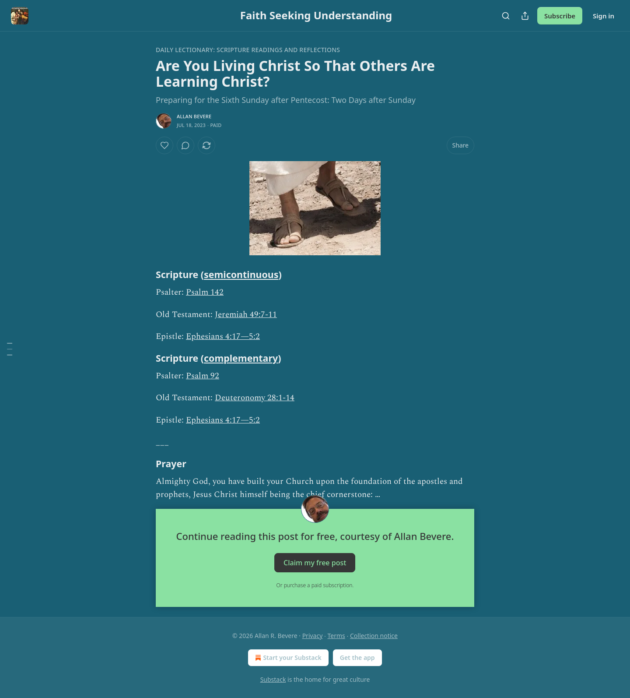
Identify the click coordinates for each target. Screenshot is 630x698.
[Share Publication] (525, 16)
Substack (273, 679)
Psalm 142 (205, 292)
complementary (241, 358)
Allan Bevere (194, 116)
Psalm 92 (202, 376)
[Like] (164, 145)
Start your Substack (287, 658)
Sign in (603, 15)
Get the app (357, 657)
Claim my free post (315, 562)
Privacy (312, 635)
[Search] (505, 16)
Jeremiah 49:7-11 (246, 314)
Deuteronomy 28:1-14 (254, 397)
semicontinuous (241, 274)
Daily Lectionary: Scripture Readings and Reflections (248, 50)
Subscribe (559, 15)
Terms (336, 635)
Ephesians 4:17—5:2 (223, 336)
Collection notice (374, 635)
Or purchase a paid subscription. (315, 585)
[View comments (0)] (185, 145)
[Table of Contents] (10, 349)
